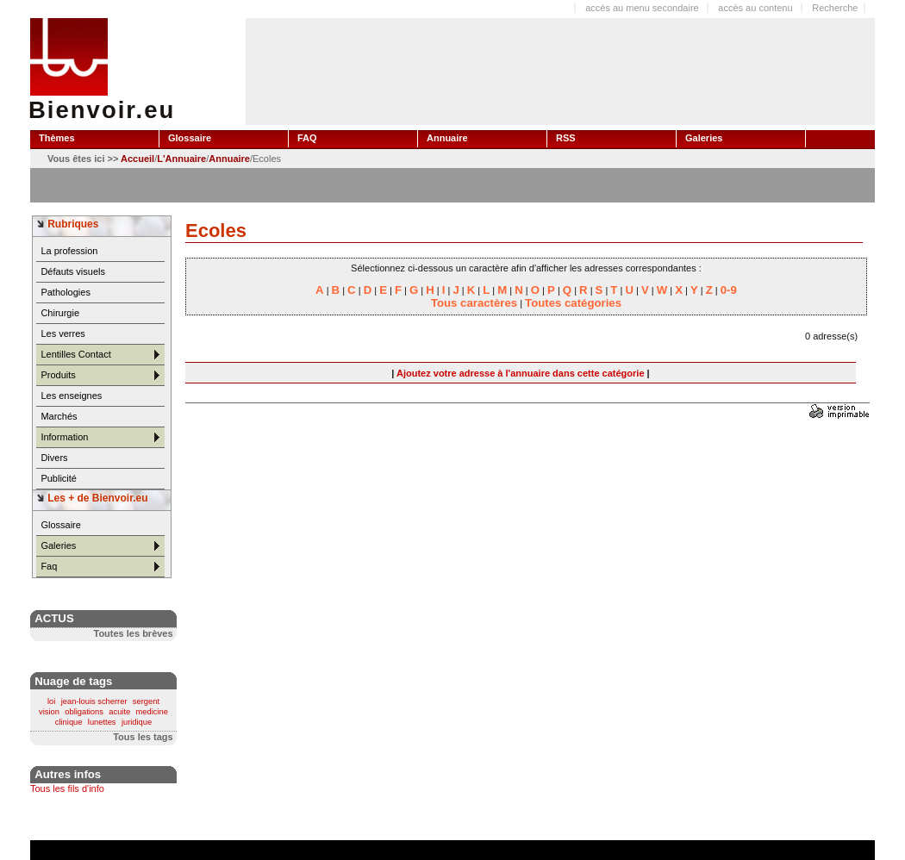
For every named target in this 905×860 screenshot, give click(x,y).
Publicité (59, 478)
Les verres (62, 333)
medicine (152, 711)
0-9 (729, 290)
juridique (137, 722)
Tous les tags (142, 737)
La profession (69, 251)
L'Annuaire (181, 158)
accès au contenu (755, 8)
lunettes (102, 722)
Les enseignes (71, 395)
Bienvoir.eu (101, 110)
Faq (49, 566)
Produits (58, 375)
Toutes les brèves (132, 633)
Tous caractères (474, 302)
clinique (69, 722)
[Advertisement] (300, 70)
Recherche (835, 8)
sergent (146, 701)
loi (51, 701)
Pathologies (65, 292)
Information (64, 437)
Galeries (58, 545)
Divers (54, 457)
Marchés (59, 416)
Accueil (137, 158)
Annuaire (229, 158)
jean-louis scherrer (94, 701)
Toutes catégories (573, 302)
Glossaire (60, 525)
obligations (84, 711)
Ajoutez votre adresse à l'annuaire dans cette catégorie (520, 373)
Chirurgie (60, 313)
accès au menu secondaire (641, 8)
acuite (119, 711)
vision (49, 711)
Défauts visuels (73, 271)
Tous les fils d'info (67, 788)
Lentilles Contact (75, 354)
